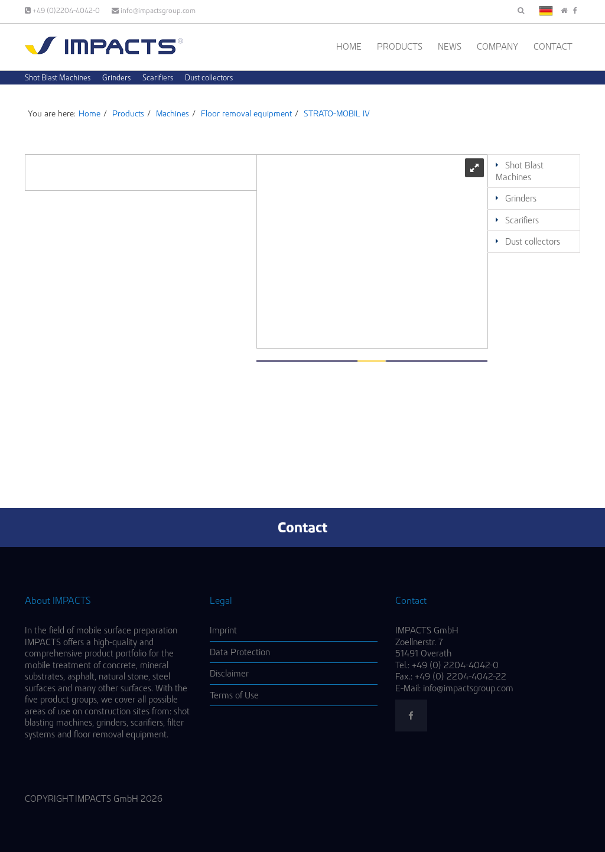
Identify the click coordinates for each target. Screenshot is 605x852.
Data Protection (240, 652)
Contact (553, 46)
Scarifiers (157, 77)
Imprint (223, 630)
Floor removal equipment (246, 113)
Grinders (116, 77)
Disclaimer (229, 673)
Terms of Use (234, 695)
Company (497, 46)
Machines (172, 113)
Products (399, 46)
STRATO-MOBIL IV (337, 113)
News (449, 46)
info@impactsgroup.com (154, 10)
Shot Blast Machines (57, 77)
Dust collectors (209, 77)
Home (349, 46)
